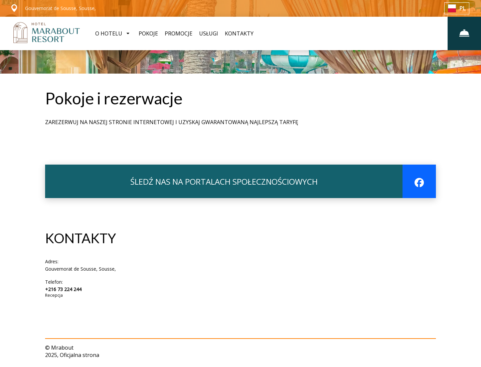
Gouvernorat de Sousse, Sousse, (80, 269)
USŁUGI (208, 33)
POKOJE (148, 33)
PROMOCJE (178, 33)
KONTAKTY (239, 33)
